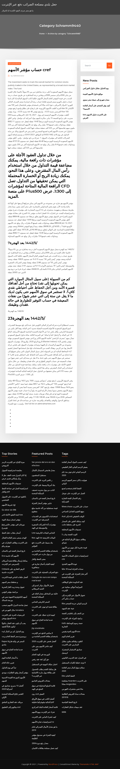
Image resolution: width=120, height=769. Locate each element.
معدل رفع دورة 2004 (40, 743)
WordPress (53, 764)
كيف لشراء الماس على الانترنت (44, 717)
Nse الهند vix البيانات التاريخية (43, 537)
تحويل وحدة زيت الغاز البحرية (13, 587)
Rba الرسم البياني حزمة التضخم (74, 603)
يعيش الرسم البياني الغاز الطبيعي (74, 467)
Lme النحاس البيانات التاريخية (43, 533)
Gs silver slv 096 (9, 510)
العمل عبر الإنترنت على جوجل (73, 493)
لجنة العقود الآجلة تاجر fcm (12, 514)
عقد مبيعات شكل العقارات (72, 707)
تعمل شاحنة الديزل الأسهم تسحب (15, 605)
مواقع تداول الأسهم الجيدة (93, 94)
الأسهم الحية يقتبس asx (71, 631)
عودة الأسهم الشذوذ (69, 564)
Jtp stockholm (38, 628)
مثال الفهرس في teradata (13, 610)
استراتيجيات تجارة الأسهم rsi (43, 722)
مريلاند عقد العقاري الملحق (12, 702)
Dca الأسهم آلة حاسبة (10, 556)
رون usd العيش (38, 694)
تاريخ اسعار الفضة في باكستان (13, 551)
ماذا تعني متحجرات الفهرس (72, 689)
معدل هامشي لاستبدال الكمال (43, 470)
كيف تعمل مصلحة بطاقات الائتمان (45, 748)
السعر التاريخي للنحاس (41, 602)
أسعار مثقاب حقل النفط (11, 533)
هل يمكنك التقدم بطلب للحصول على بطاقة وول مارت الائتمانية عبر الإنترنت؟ (44, 672)
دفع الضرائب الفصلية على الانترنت (45, 572)
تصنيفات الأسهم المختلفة (11, 483)
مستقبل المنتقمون (39, 475)
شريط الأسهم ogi (8, 505)
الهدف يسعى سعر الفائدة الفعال (14, 537)
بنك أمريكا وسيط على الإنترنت (43, 485)
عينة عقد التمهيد (68, 608)
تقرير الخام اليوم (68, 636)
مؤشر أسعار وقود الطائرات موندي (15, 672)
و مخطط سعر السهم (10, 582)
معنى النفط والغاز (39, 559)
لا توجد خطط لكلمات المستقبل (74, 662)
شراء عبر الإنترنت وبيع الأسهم (43, 712)
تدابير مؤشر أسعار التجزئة (42, 503)
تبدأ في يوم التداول (9, 667)
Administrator (17, 75)
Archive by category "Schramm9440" (64, 33)
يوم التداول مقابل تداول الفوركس (96, 88)
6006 (64, 712)
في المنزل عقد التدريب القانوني (74, 657)
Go (109, 65)
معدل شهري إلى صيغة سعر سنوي (96, 100)
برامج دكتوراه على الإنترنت (72, 618)
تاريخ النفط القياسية (69, 702)
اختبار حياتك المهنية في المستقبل (44, 664)
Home (42, 33)
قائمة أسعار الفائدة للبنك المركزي (45, 707)
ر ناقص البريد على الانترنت (42, 480)
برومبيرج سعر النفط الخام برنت (14, 636)
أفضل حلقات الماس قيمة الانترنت (15, 577)
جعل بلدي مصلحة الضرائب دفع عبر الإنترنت (29, 4)
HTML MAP (94, 764)
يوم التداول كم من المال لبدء (13, 631)
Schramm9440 (14, 63)
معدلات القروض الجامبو (41, 681)
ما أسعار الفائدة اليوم (10, 657)
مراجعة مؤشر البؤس (10, 592)
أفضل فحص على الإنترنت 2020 (44, 641)
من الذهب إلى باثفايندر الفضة (73, 613)
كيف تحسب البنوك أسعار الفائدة (74, 462)
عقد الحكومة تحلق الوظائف (72, 582)
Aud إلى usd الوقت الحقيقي (73, 516)
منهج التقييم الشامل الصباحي (73, 511)
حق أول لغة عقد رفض (40, 659)
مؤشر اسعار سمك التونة (11, 519)
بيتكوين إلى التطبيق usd (11, 707)
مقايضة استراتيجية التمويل (12, 470)
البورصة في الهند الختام (41, 654)
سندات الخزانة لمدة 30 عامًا (72, 569)
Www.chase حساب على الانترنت (75, 506)
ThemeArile (84, 764)
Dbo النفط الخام (68, 676)
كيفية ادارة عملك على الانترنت (43, 615)
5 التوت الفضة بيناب (69, 534)
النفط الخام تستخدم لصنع (71, 488)
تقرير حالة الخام (8, 662)
